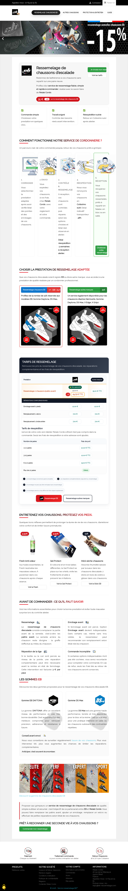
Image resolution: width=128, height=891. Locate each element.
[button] (9, 37)
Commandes (70, 873)
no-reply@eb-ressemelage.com (104, 884)
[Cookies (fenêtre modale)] (4, 887)
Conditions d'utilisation (47, 876)
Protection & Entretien (93, 12)
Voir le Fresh (33, 587)
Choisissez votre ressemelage (102, 250)
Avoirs (68, 875)
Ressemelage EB (49, 498)
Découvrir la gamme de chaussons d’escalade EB (42, 796)
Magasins (42, 881)
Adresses (69, 878)
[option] (64, 37)
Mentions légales (45, 873)
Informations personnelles (75, 870)
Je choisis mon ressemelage (98, 70)
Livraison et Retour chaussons (49, 870)
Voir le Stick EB (95, 584)
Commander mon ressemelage (35, 829)
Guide (109, 12)
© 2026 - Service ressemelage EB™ (64, 888)
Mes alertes (70, 881)
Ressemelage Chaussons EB (45, 12)
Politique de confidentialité (48, 878)
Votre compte (73, 867)
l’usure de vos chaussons (84, 740)
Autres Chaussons (71, 12)
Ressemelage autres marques (77, 498)
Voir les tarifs (97, 75)
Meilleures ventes (18, 870)
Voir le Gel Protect (64, 584)
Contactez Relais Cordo (47, 884)
